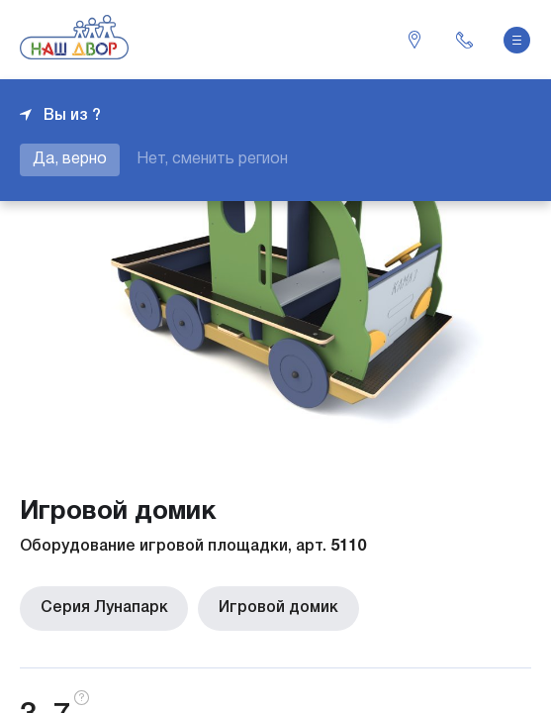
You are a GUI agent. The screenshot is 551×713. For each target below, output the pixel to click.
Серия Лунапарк (103, 608)
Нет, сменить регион (212, 159)
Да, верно (70, 159)
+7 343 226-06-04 (464, 39)
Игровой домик (276, 608)
